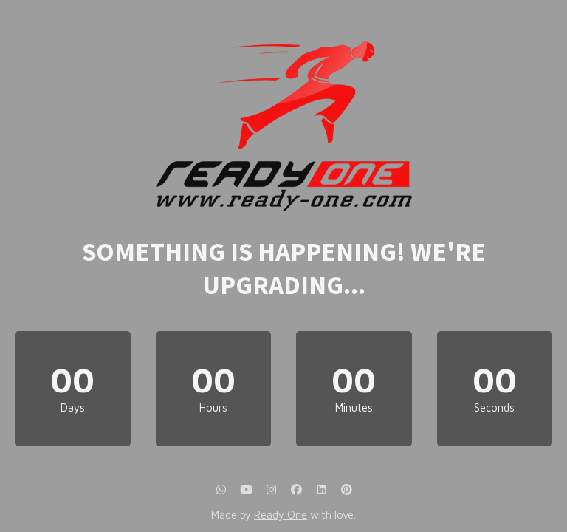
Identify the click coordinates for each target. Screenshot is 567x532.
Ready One (280, 514)
